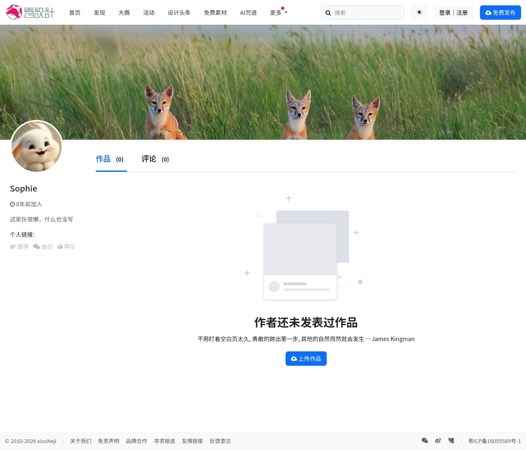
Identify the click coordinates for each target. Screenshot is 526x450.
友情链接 (192, 441)
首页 (75, 12)
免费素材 (215, 12)
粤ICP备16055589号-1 (494, 441)
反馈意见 (220, 441)
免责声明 (108, 441)
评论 (157, 158)
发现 (99, 12)
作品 (111, 158)
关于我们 (80, 441)
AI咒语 (248, 12)
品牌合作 (136, 441)
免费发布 (500, 12)
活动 (149, 12)
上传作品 (306, 358)
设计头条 (179, 12)
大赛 (124, 12)
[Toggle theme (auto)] (419, 12)
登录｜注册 (453, 12)
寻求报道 (164, 441)
